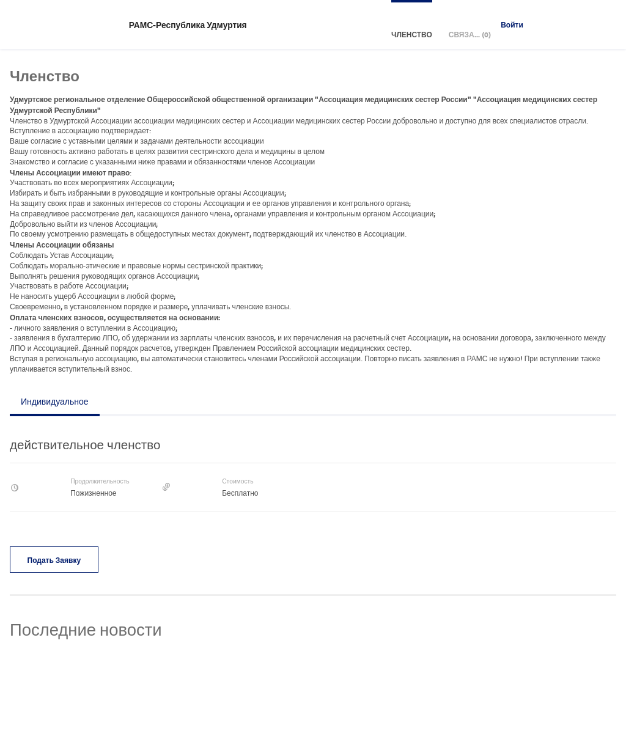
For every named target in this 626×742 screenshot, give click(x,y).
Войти (512, 24)
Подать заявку (54, 560)
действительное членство (85, 444)
